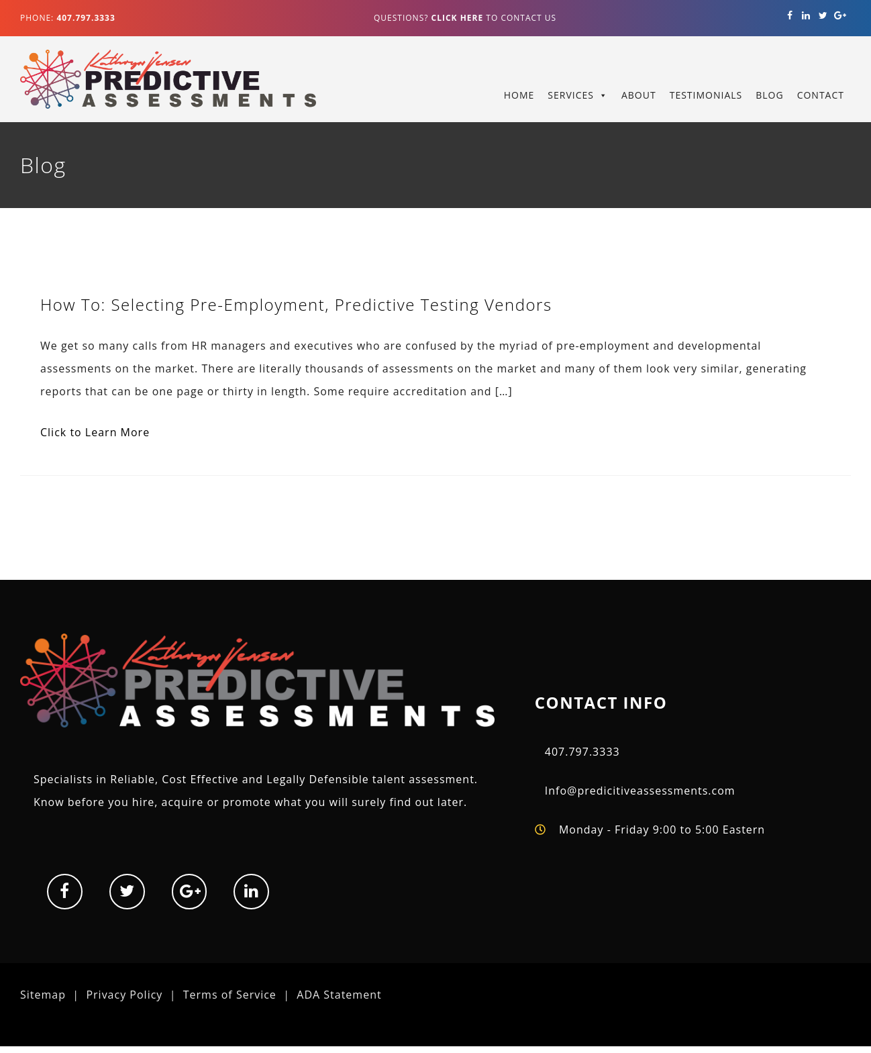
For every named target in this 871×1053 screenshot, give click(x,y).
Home (519, 95)
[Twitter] (823, 15)
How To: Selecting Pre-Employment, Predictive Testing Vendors (296, 304)
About (638, 95)
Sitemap (43, 994)
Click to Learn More (95, 432)
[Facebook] (790, 15)
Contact (820, 95)
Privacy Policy (124, 994)
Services (571, 95)
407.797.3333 (582, 751)
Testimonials (706, 95)
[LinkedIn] (807, 15)
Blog (769, 95)
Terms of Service (229, 994)
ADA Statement (339, 994)
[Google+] (840, 15)
